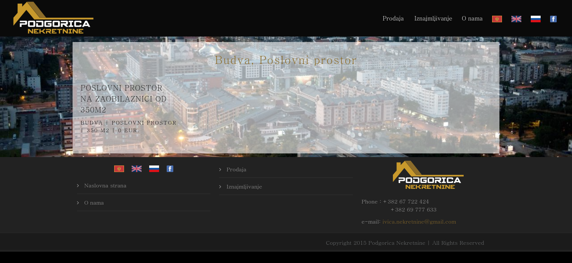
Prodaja (393, 18)
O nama (472, 18)
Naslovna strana (105, 185)
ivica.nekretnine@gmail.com (419, 221)
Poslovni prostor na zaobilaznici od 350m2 (124, 98)
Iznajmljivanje (433, 18)
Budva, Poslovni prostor (286, 59)
